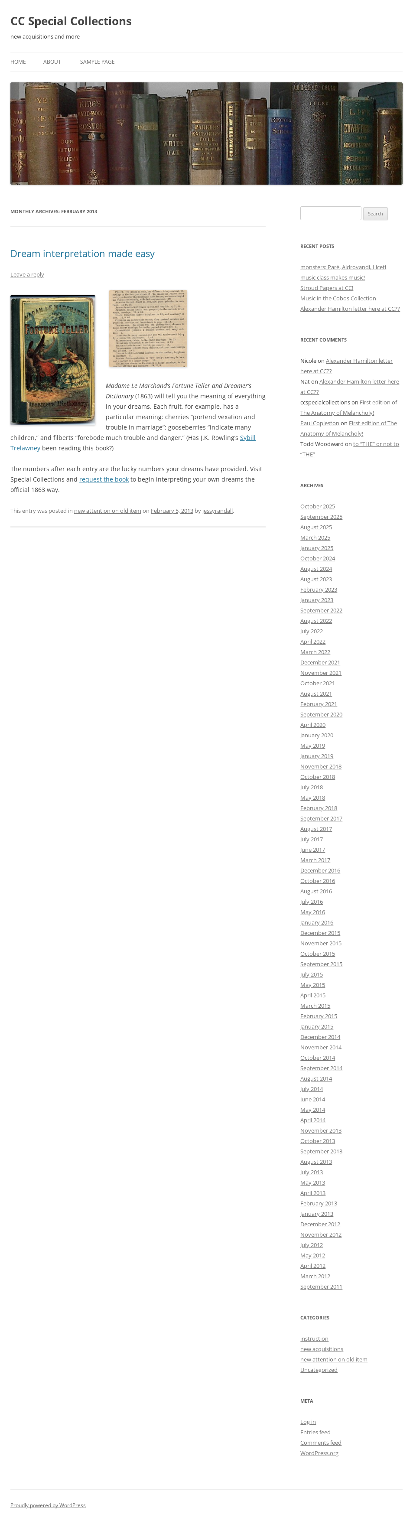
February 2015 (318, 1016)
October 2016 (317, 881)
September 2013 (321, 1151)
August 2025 (316, 527)
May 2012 (312, 1255)
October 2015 (317, 954)
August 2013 (316, 1162)
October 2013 (317, 1141)
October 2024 (317, 558)
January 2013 (316, 1214)
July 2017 (311, 839)
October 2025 (317, 506)
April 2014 (312, 1120)
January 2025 (316, 548)
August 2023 (316, 579)
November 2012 (320, 1234)
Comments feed (320, 1442)
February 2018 (318, 808)
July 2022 (311, 631)
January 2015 (316, 1026)
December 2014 (320, 1037)
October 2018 (317, 777)
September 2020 (321, 714)
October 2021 (317, 683)
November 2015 (320, 943)
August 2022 (316, 621)
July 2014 (311, 1089)
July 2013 (311, 1172)
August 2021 (316, 693)
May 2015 (312, 985)
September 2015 (321, 964)
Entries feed (315, 1432)
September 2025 (321, 517)
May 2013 (312, 1182)
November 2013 (320, 1130)
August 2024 (316, 569)
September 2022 (321, 610)
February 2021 (318, 704)
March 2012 (315, 1276)
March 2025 (315, 537)
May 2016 (312, 912)
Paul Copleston (319, 423)
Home (18, 61)
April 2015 (312, 995)
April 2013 (312, 1193)
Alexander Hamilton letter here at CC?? (350, 309)
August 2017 (316, 829)
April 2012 (312, 1266)
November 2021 (320, 673)
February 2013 (318, 1203)
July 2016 (311, 901)
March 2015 (315, 1006)
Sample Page (97, 61)
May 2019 (312, 745)
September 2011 (321, 1286)
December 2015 (320, 933)
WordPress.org (319, 1453)
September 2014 (321, 1068)
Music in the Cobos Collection (338, 298)
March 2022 (315, 652)
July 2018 (311, 787)
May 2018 (312, 797)
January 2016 (316, 922)
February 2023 (318, 589)
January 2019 (316, 756)
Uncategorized (319, 1370)
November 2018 (320, 766)
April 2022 (312, 641)
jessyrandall (217, 511)
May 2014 (312, 1110)
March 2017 (315, 860)
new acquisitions (321, 1349)
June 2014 (312, 1099)
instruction (314, 1338)
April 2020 (312, 725)
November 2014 (320, 1047)
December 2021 (320, 662)
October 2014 (317, 1058)
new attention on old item (107, 511)
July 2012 (311, 1245)
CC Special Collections (71, 21)
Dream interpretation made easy (82, 253)
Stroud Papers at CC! (326, 288)
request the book (104, 479)
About (52, 61)
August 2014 (316, 1078)
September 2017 (321, 818)
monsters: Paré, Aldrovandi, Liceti (343, 267)
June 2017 (312, 849)
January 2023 (316, 600)
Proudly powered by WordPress (48, 1505)
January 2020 (316, 735)
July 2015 (311, 974)
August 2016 (316, 891)
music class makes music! (332, 277)
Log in (308, 1422)
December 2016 (320, 870)
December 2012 (320, 1224)
